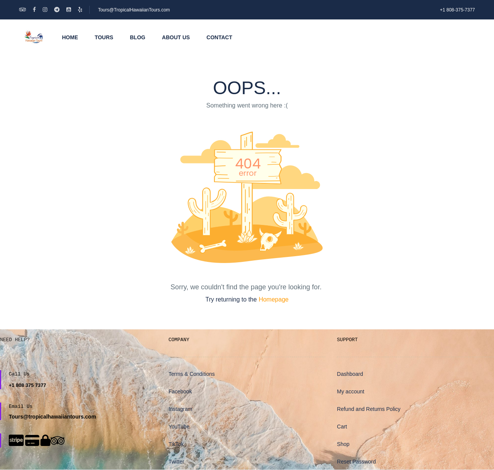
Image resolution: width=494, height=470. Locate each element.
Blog (137, 37)
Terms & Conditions (192, 374)
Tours (104, 37)
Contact (219, 37)
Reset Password (356, 462)
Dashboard (350, 374)
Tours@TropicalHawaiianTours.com (134, 10)
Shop (343, 444)
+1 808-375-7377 (457, 10)
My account (350, 391)
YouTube (179, 426)
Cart (342, 426)
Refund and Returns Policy (369, 409)
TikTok (176, 444)
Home (70, 37)
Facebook (180, 391)
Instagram (180, 409)
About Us (176, 37)
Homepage (273, 299)
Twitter (176, 462)
